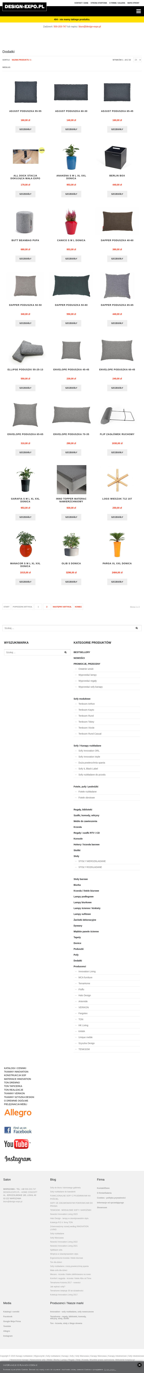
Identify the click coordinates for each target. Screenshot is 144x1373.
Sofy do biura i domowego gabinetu (65, 1190)
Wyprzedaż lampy (88, 677)
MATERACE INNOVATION (17, 1081)
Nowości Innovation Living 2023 (64, 1217)
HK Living (83, 1028)
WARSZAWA (9, 1192)
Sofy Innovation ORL (89, 753)
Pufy (76, 957)
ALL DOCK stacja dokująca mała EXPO (25, 177)
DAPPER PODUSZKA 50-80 (71, 306)
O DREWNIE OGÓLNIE (16, 1103)
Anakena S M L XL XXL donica (71, 177)
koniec (78, 609)
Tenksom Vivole (86, 730)
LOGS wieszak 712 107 (117, 501)
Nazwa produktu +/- (22, 60)
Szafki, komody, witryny (86, 818)
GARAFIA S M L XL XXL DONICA (25, 502)
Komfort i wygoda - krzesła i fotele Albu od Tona (70, 1281)
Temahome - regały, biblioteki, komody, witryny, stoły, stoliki (68, 1320)
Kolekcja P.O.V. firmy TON (61, 1225)
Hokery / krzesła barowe (87, 847)
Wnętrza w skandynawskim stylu (64, 1256)
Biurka (77, 887)
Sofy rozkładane (57, 1236)
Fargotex (83, 1016)
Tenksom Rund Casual (90, 736)
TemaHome (84, 986)
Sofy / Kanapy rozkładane (87, 748)
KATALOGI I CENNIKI (15, 1070)
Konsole (78, 841)
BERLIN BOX (117, 176)
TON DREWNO (12, 1085)
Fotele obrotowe (87, 800)
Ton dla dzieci (56, 1265)
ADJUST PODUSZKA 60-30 (71, 111)
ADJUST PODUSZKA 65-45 (117, 111)
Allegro (6, 1334)
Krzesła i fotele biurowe (86, 893)
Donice (77, 945)
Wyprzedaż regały (88, 683)
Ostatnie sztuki (86, 671)
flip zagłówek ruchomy (117, 436)
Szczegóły (25, 129)
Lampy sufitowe (82, 916)
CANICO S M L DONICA (71, 241)
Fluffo (81, 992)
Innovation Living (87, 974)
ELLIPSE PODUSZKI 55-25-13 (25, 371)
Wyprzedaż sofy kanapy (91, 689)
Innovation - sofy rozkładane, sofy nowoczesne (72, 1314)
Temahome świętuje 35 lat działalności (66, 1293)
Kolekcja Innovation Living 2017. (64, 1297)
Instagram (8, 1338)
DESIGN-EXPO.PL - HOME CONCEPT (20, 1195)
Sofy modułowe (82, 701)
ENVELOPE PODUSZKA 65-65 (25, 436)
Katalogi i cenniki (11, 1314)
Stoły (76, 858)
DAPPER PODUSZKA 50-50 (25, 306)
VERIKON (84, 1010)
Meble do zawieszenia (85, 824)
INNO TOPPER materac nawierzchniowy (71, 502)
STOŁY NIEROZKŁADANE (92, 863)
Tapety (77, 940)
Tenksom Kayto (86, 712)
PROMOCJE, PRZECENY (87, 666)
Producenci (80, 969)
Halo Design (85, 998)
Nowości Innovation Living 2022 (64, 1244)
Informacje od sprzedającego (110, 1205)
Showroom (102, 1210)
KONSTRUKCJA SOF (15, 1078)
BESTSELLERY (82, 655)
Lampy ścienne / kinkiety (87, 911)
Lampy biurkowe (83, 905)
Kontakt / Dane (81, 3)
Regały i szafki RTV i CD (87, 835)
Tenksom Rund (86, 718)
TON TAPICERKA (13, 1088)
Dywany (78, 928)
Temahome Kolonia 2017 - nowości (65, 1285)
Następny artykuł (62, 609)
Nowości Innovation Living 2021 (64, 1248)
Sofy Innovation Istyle (89, 759)
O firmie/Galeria (104, 1195)
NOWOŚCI (79, 660)
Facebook (7, 1319)
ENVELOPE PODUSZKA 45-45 (71, 371)
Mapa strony (133, 3)
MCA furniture (85, 980)
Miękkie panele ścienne (86, 934)
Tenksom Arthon (87, 706)
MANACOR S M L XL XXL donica (25, 567)
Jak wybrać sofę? (57, 1289)
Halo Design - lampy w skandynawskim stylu (69, 1221)
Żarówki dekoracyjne (85, 922)
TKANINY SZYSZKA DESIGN (19, 1099)
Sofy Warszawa (57, 1240)
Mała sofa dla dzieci (58, 1273)
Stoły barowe (81, 881)
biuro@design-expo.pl (90, 26)
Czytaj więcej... (110, 1369)
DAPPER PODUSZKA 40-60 (117, 241)
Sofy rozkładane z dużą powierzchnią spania (69, 1269)
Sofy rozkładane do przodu (92, 777)
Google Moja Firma (12, 1324)
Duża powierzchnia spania (92, 765)
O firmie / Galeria (117, 3)
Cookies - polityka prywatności (111, 1200)
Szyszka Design (87, 1046)
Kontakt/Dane (103, 1191)
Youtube (7, 1329)
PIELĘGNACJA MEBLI (15, 1107)
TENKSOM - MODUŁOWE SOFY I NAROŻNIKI (70, 1213)
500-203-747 (60, 26)
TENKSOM (84, 1052)
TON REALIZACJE (13, 1092)
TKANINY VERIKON (14, 1096)
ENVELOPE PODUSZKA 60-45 (117, 371)
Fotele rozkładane (88, 794)
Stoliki (77, 853)
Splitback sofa (56, 1252)
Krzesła (78, 829)
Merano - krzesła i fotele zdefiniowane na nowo (70, 1277)
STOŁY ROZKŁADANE (90, 869)
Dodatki (78, 963)
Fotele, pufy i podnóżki (86, 789)
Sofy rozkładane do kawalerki (62, 1194)
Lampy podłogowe (84, 899)
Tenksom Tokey (86, 724)
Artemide (83, 1004)
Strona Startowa (99, 3)
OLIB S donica (71, 566)
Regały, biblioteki (83, 812)
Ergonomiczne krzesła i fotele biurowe (66, 1260)
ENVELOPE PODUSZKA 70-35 (71, 436)
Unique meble (85, 1040)
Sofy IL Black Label (88, 771)
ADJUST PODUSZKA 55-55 (25, 111)
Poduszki (79, 951)
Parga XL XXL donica (117, 566)
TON (81, 1022)
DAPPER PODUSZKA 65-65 (117, 306)
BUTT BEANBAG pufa (25, 241)
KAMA (82, 1034)
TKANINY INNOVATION (16, 1074)
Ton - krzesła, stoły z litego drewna (66, 1326)
